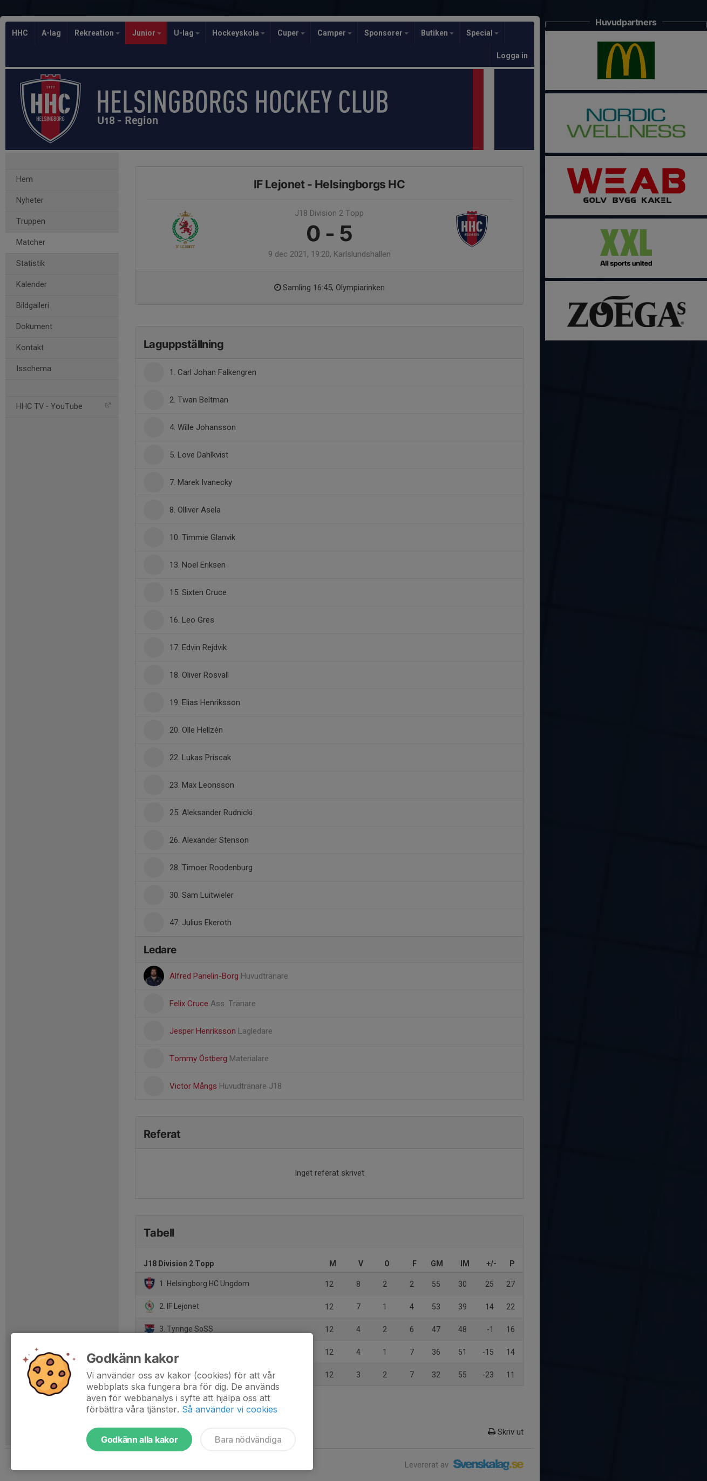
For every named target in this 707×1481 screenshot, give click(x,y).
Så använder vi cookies (229, 1409)
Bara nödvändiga (248, 1439)
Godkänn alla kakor (139, 1439)
